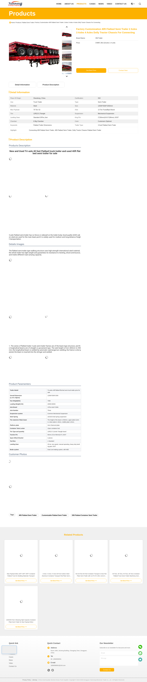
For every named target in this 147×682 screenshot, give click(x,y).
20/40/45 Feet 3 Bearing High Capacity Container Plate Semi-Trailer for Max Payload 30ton (21, 621)
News (11, 660)
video (109, 4)
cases (92, 4)
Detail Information (22, 85)
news (101, 4)
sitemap (34, 680)
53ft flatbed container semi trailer (84, 515)
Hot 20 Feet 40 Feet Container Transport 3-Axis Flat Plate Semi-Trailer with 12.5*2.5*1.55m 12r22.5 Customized (90, 575)
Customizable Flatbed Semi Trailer (54, 515)
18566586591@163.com (58, 665)
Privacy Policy (26, 680)
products (81, 4)
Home (58, 4)
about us (69, 4)
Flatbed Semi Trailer (28, 22)
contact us (120, 4)
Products (18, 22)
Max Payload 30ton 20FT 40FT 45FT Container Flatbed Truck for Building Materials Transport (21, 575)
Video (11, 663)
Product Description (50, 85)
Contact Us (13, 666)
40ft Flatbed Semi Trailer (28, 515)
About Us (12, 651)
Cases (11, 657)
